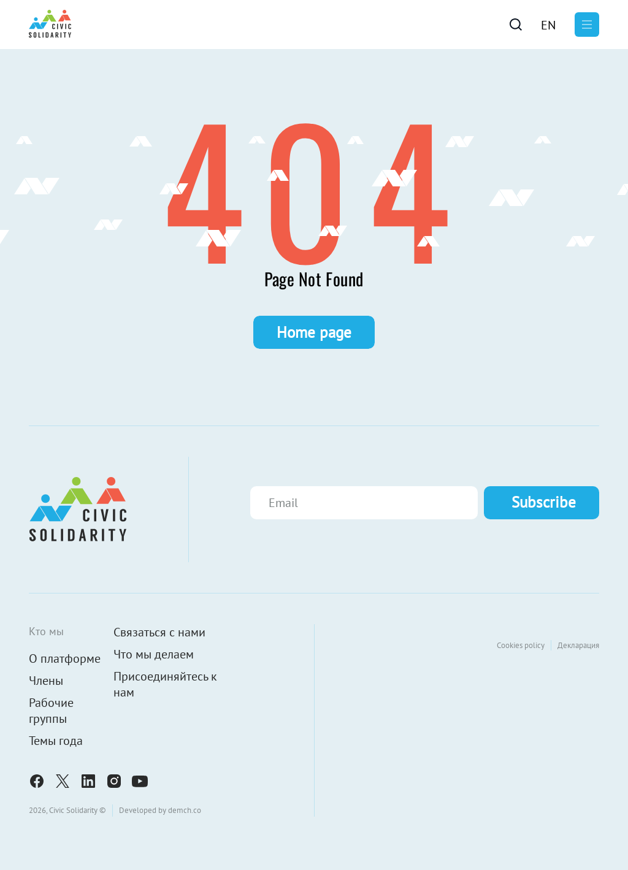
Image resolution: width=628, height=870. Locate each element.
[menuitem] (548, 24)
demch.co (184, 810)
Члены (46, 681)
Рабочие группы (51, 711)
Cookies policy (521, 645)
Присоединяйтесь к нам (165, 684)
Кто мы (46, 631)
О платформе (65, 658)
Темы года (56, 741)
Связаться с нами (159, 632)
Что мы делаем (153, 654)
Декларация (578, 645)
